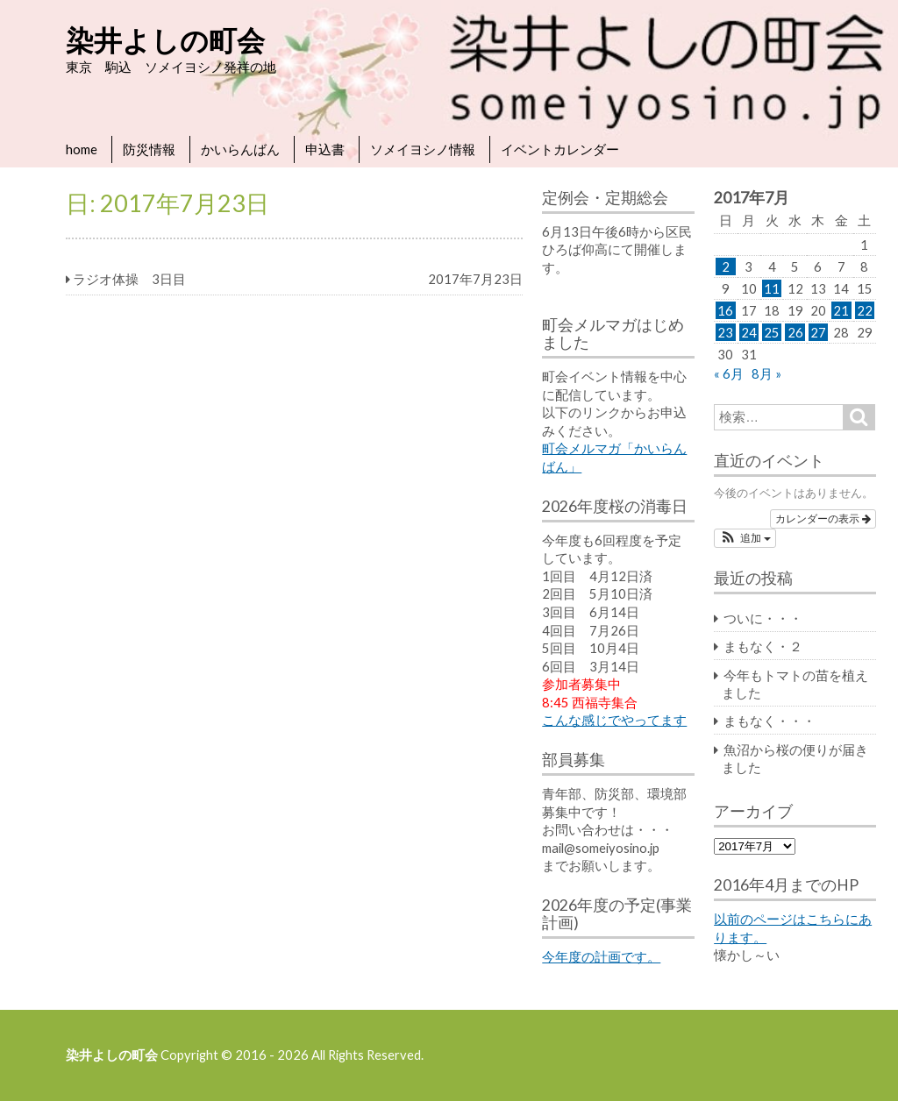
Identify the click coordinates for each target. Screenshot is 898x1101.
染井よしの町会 (165, 40)
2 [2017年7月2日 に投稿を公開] (726, 266)
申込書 (325, 149)
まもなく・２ (762, 646)
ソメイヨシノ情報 (422, 149)
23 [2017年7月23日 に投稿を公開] (725, 332)
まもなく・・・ (769, 720)
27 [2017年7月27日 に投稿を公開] (818, 332)
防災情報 (149, 149)
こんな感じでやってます (614, 720)
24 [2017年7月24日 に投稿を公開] (749, 332)
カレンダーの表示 (823, 519)
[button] (745, 538)
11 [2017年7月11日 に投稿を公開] (772, 288)
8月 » (766, 373)
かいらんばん (240, 149)
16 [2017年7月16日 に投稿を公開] (725, 310)
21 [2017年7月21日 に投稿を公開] (841, 310)
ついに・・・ (762, 618)
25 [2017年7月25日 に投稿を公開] (772, 332)
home (81, 149)
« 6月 (729, 373)
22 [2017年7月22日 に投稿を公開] (865, 310)
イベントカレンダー (560, 149)
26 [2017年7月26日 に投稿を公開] (795, 332)
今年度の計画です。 (601, 956)
